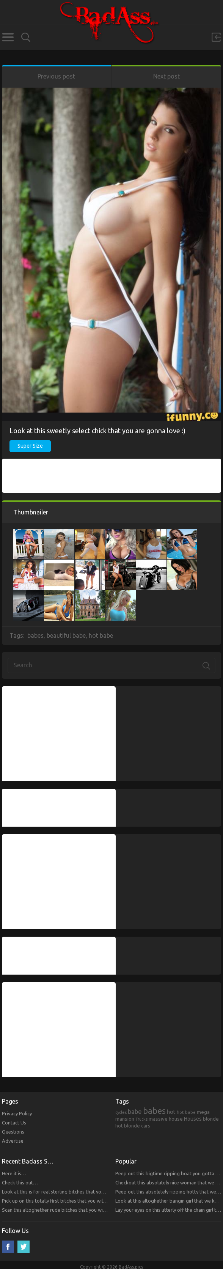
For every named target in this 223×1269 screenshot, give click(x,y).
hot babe (101, 635)
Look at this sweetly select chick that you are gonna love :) (97, 430)
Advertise (13, 1140)
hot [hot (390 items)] (171, 1112)
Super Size (30, 446)
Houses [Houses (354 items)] (193, 1119)
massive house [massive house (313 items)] (166, 1119)
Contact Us (14, 1122)
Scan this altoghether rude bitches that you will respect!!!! (64, 1209)
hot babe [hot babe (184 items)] (186, 1112)
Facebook (8, 1247)
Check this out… (20, 1182)
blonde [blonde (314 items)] (211, 1119)
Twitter (23, 1247)
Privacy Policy (17, 1113)
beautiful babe (66, 635)
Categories (8, 37)
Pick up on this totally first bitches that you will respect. (62, 1200)
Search (25, 37)
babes (35, 635)
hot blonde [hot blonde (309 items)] (127, 1126)
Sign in (216, 37)
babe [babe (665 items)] (135, 1111)
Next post (166, 76)
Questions (13, 1131)
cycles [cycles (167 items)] (121, 1112)
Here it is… (14, 1173)
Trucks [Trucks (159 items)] (141, 1119)
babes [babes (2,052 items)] (154, 1110)
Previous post (56, 76)
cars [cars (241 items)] (145, 1125)
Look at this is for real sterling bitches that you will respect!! (67, 1191)
